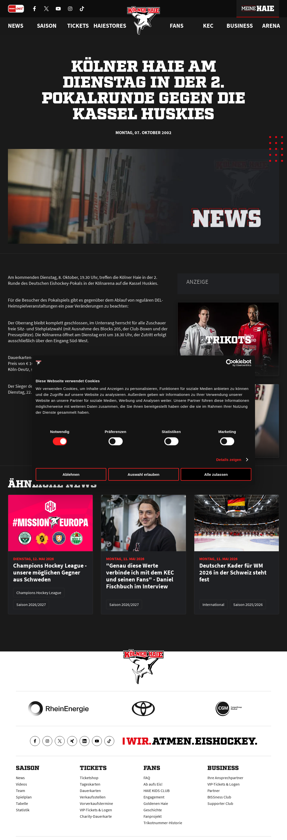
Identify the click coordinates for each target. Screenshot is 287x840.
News (20, 777)
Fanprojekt (153, 816)
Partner (213, 790)
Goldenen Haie (156, 803)
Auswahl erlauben (143, 474)
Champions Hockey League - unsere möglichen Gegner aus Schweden (50, 572)
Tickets (78, 25)
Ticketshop (89, 777)
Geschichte (153, 809)
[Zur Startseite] (143, 20)
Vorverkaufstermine (96, 803)
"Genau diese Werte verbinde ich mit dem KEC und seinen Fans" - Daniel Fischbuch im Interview (140, 576)
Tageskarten (90, 784)
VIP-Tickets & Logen (96, 809)
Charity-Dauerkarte (96, 816)
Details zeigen (228, 459)
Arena (271, 25)
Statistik (22, 809)
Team (20, 790)
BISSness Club (219, 796)
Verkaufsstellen (93, 796)
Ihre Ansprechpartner (225, 777)
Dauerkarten (90, 790)
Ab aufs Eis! (153, 784)
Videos (21, 784)
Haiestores (109, 25)
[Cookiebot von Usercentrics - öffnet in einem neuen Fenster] (229, 362)
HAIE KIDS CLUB (157, 790)
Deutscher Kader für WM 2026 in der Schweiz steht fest (232, 572)
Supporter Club (220, 803)
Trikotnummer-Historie (163, 822)
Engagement (154, 796)
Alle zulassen (216, 474)
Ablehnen (70, 474)
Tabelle (22, 803)
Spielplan (24, 796)
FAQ (147, 777)
